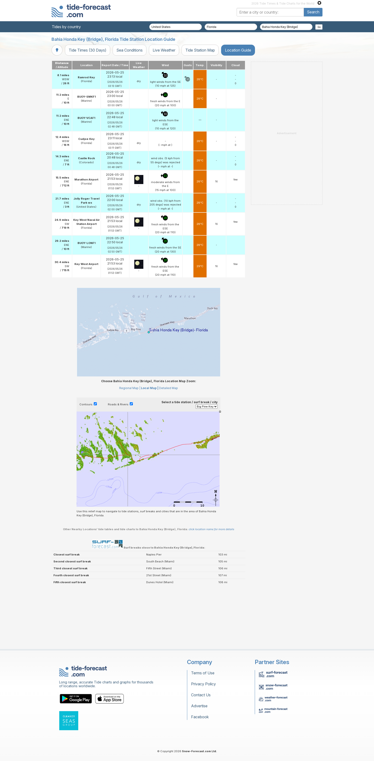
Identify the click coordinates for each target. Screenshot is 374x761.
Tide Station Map (200, 50)
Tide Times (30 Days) (87, 50)
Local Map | (149, 388)
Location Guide (238, 50)
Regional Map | (129, 388)
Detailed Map (168, 388)
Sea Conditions (129, 50)
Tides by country (66, 26)
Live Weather (164, 50)
